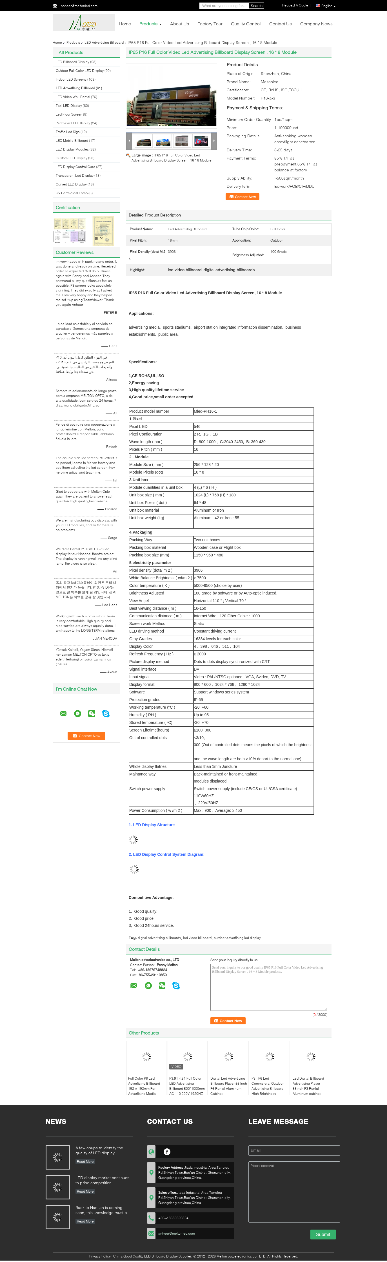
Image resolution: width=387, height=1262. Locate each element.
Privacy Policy (100, 1256)
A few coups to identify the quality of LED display (99, 1150)
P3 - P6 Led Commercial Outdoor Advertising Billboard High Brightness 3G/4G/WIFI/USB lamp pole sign (268, 1091)
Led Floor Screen (69, 114)
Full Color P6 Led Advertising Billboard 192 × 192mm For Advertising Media (144, 1086)
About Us (179, 23)
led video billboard (197, 938)
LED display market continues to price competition (102, 1180)
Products (148, 23)
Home (125, 23)
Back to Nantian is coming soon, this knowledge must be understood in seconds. (102, 1210)
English (328, 6)
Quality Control (246, 23)
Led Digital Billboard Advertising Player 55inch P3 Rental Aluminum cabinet (308, 1086)
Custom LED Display (71, 158)
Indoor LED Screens (71, 79)
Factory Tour (210, 23)
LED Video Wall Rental (73, 97)
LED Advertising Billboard (104, 42)
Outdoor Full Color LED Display (80, 70)
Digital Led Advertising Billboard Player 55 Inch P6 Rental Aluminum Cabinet (228, 1086)
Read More (85, 1161)
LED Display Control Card (75, 167)
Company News (316, 23)
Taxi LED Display (69, 105)
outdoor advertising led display (237, 938)
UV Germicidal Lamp (72, 193)
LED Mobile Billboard (72, 140)
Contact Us (280, 23)
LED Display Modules (72, 149)
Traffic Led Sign (68, 132)
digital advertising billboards (159, 938)
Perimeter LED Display (73, 123)
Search (257, 6)
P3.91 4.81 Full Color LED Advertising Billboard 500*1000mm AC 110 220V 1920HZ (187, 1086)
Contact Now (245, 197)
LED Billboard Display (72, 62)
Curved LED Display (71, 184)
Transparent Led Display (75, 175)
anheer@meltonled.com (79, 6)
